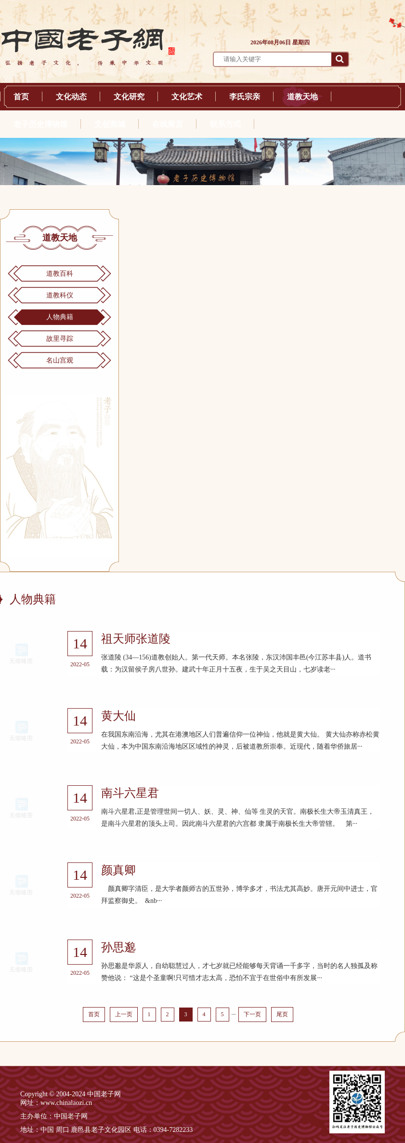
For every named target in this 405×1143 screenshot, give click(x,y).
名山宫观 (59, 360)
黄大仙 (118, 716)
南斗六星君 (130, 793)
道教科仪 (59, 295)
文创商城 (109, 124)
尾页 (282, 1014)
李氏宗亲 (244, 97)
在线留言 (167, 124)
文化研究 (129, 97)
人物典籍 (59, 317)
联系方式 (225, 124)
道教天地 (302, 97)
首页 (21, 97)
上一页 (123, 1014)
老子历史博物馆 (40, 124)
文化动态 (71, 97)
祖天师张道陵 (135, 638)
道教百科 (59, 273)
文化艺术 (186, 97)
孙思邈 (118, 947)
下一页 (252, 1014)
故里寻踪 (59, 338)
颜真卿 (118, 870)
